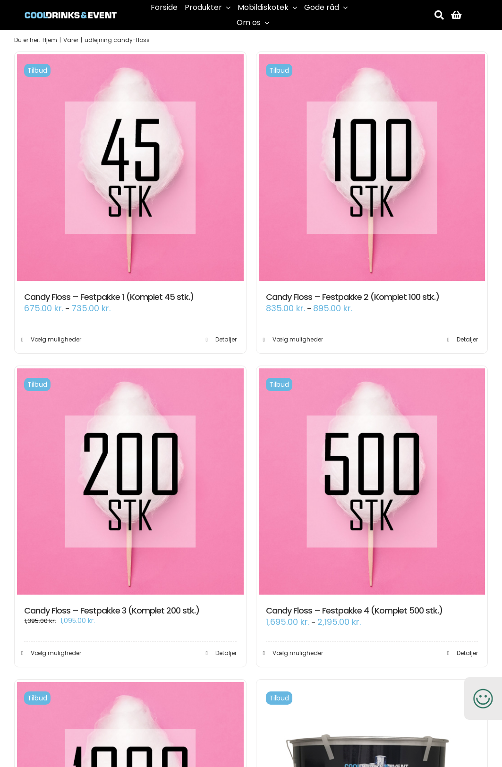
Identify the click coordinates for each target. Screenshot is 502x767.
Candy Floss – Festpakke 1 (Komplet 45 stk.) (109, 297)
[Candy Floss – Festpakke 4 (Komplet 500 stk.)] (372, 481)
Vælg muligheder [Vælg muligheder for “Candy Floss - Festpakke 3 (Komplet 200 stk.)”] (56, 653)
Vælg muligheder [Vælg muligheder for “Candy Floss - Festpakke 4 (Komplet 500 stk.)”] (297, 653)
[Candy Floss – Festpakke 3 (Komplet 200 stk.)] (130, 481)
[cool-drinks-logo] (71, 8)
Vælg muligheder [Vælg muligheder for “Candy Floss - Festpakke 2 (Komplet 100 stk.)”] (297, 339)
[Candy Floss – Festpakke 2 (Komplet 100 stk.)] (372, 167)
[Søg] (439, 15)
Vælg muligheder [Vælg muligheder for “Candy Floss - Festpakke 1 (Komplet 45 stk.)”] (56, 339)
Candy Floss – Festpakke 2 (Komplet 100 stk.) (352, 297)
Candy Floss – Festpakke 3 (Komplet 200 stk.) (111, 610)
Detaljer (226, 339)
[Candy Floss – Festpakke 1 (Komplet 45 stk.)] (130, 167)
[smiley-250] (483, 682)
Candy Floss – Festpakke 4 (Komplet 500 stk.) (354, 610)
